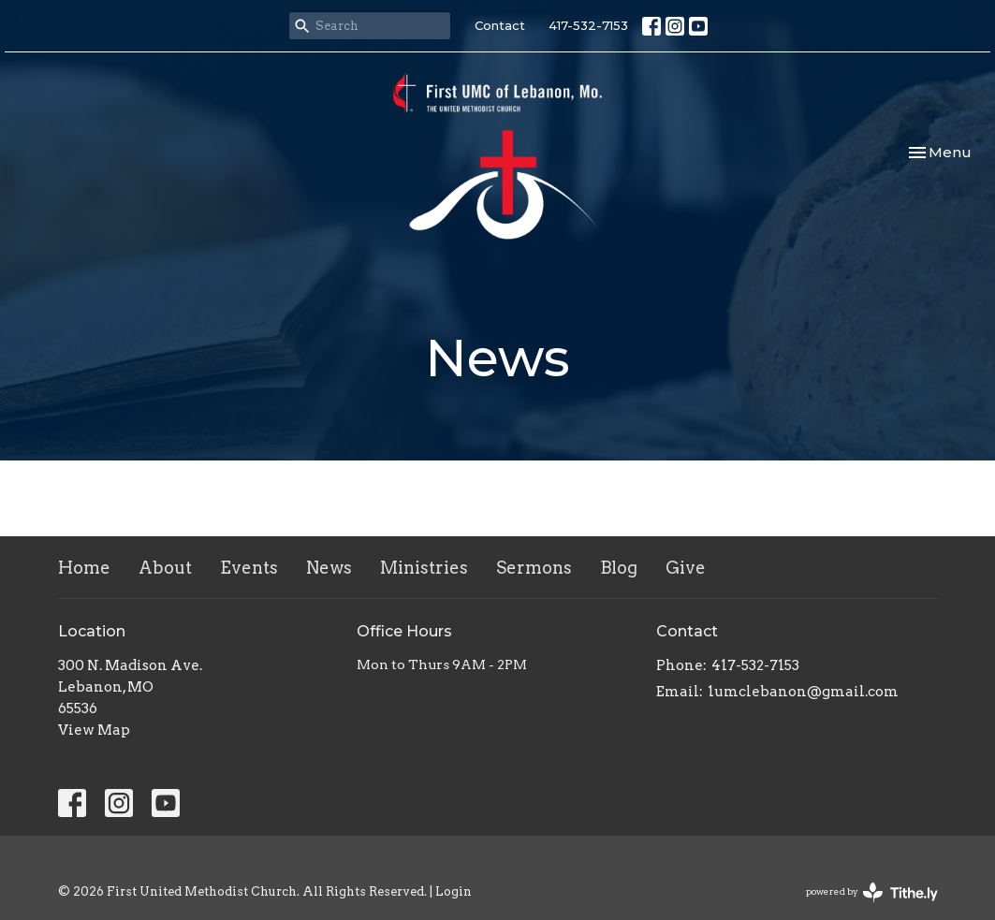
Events (249, 567)
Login (453, 891)
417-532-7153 (588, 25)
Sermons (534, 567)
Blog (618, 567)
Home (84, 567)
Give (686, 567)
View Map (94, 730)
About (165, 567)
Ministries (424, 567)
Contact (500, 25)
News (329, 567)
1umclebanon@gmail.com (803, 691)
